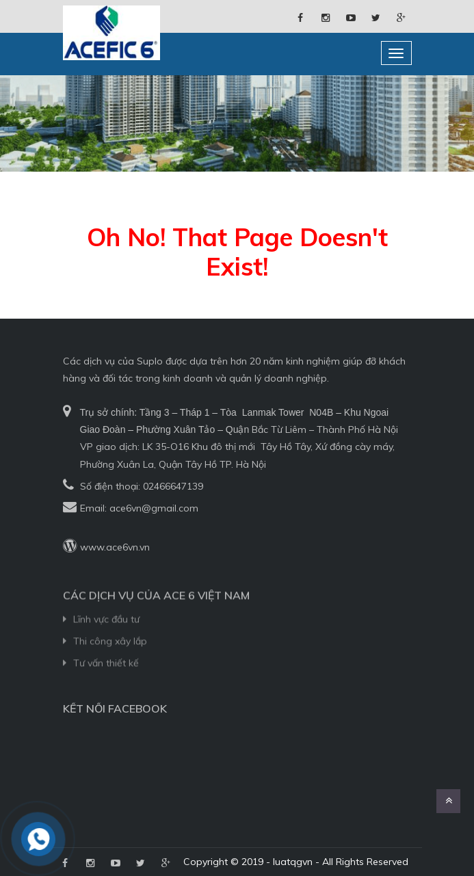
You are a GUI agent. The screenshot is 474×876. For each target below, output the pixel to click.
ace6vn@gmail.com (153, 508)
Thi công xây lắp (110, 659)
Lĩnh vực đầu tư (106, 637)
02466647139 (173, 486)
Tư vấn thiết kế (106, 682)
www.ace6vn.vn (115, 547)
